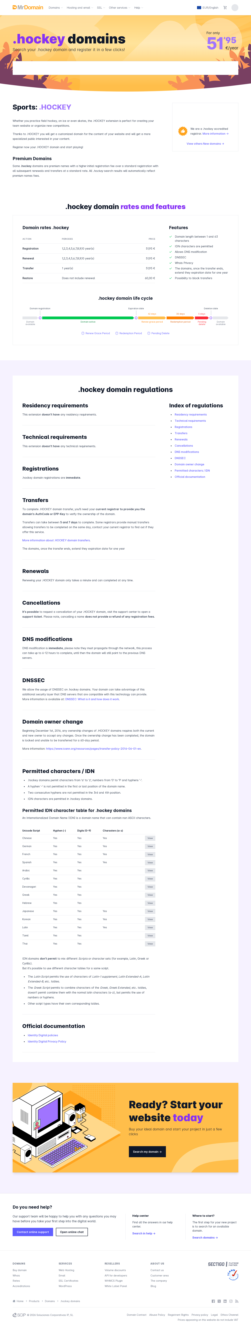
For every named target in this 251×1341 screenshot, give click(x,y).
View (150, 838)
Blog (153, 1286)
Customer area (159, 1275)
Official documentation (190, 476)
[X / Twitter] (219, 1301)
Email (62, 1275)
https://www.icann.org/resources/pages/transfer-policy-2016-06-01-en (93, 748)
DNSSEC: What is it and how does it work (92, 699)
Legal (214, 1314)
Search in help (144, 1233)
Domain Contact (137, 1314)
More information (216, 133)
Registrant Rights (178, 1314)
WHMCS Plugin (114, 1280)
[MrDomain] (28, 7)
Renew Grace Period (95, 333)
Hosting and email (80, 8)
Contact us (157, 1270)
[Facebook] (213, 1301)
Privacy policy (199, 1314)
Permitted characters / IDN (192, 470)
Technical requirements (190, 420)
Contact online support (33, 1232)
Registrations (183, 427)
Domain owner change (189, 464)
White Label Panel (116, 1286)
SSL (101, 8)
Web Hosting (66, 1270)
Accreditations (21, 1286)
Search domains (205, 1237)
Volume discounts (115, 1270)
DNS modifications (187, 452)
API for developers (116, 1275)
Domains (56, 8)
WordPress (65, 1286)
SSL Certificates (68, 1280)
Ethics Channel (229, 1314)
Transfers (181, 433)
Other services (120, 8)
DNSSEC (180, 458)
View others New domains (205, 143)
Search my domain (147, 1151)
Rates (16, 1280)
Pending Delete (158, 333)
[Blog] (236, 1301)
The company (158, 1280)
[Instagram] (230, 1301)
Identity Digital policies (43, 1035)
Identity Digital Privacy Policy (47, 1041)
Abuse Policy (157, 1314)
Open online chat (72, 1232)
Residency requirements (191, 414)
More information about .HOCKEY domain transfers (56, 540)
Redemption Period (128, 333)
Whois (16, 1275)
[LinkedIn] (225, 1301)
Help (139, 8)
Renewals (181, 439)
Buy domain (20, 1270)
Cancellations (184, 445)
